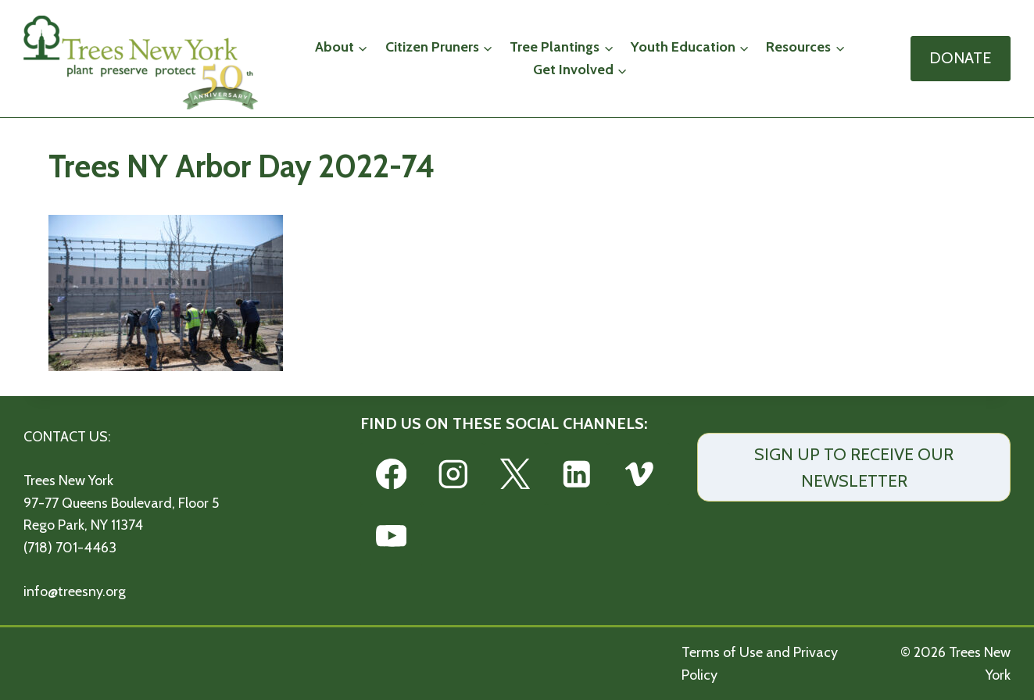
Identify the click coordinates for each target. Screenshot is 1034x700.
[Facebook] (391, 474)
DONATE (960, 57)
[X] (515, 474)
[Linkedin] (577, 474)
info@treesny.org (74, 591)
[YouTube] (391, 535)
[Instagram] (453, 474)
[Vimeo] (639, 474)
